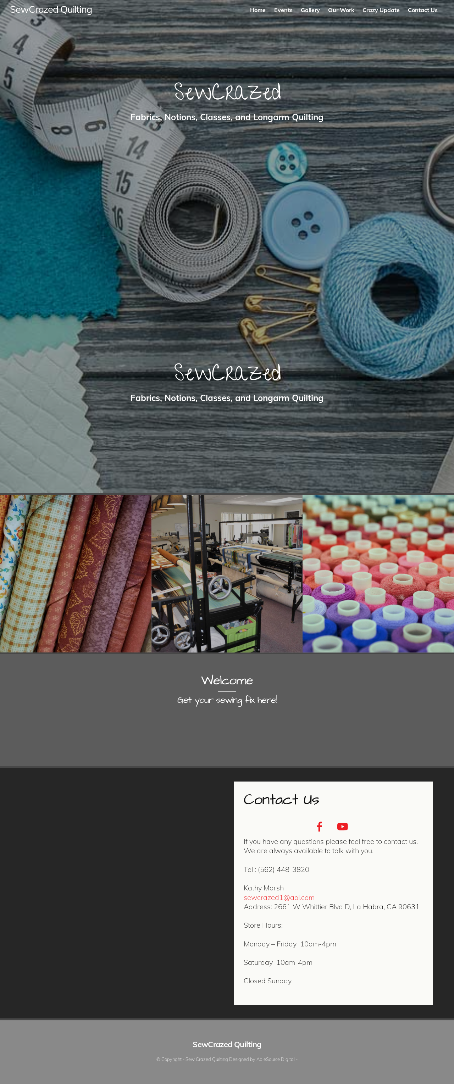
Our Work (341, 9)
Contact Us (423, 9)
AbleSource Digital (275, 1059)
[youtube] (343, 825)
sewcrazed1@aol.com (279, 897)
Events (283, 9)
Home (258, 9)
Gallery (310, 9)
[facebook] (321, 825)
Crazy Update (381, 9)
